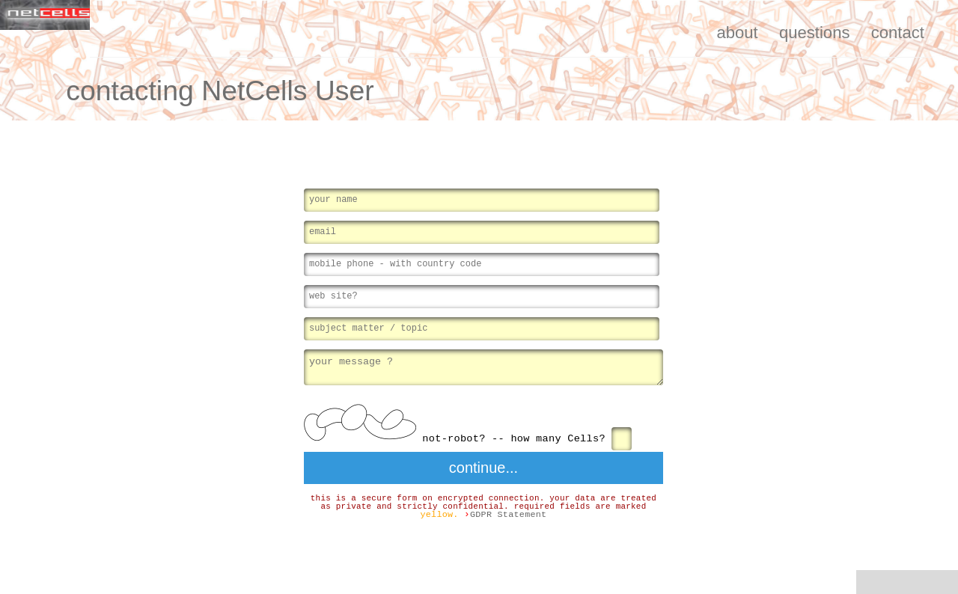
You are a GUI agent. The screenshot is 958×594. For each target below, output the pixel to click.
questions (814, 32)
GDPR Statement (508, 517)
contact (897, 32)
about (736, 32)
